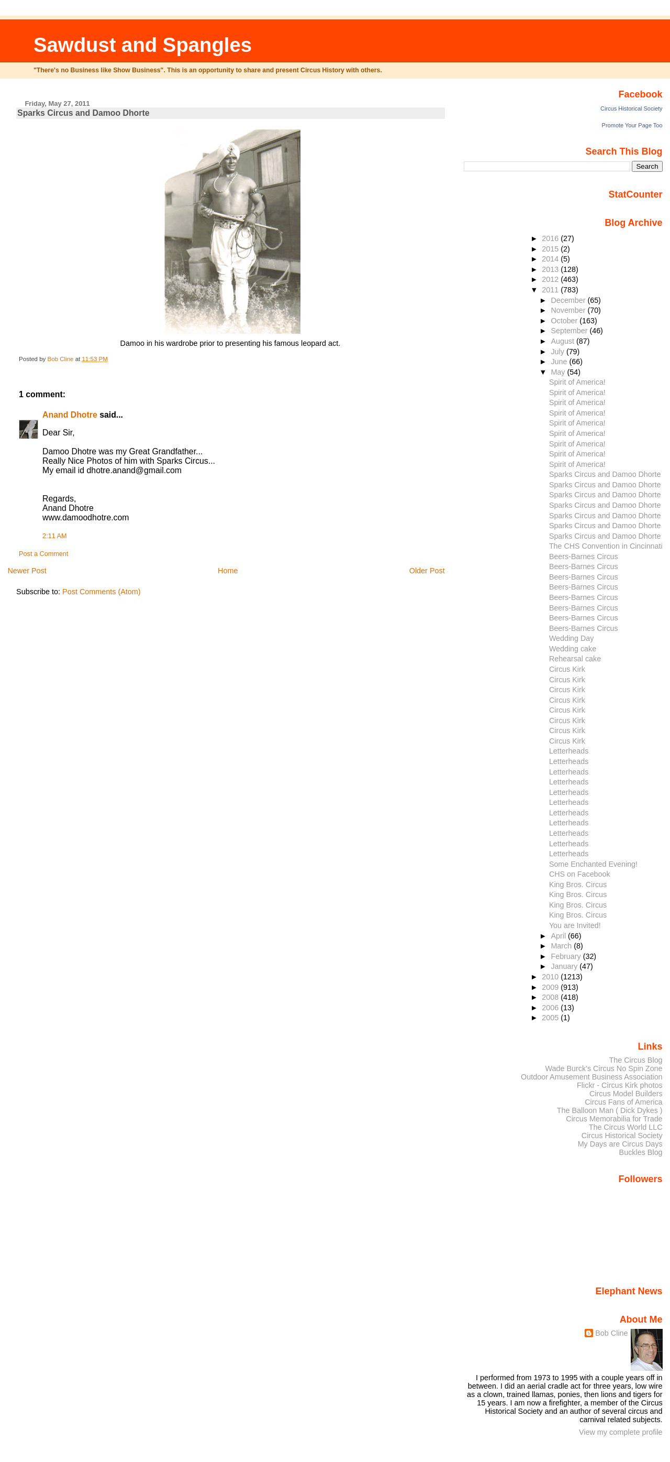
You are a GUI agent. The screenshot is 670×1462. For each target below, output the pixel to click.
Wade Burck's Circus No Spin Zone (604, 1068)
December (569, 300)
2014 (551, 259)
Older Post (427, 570)
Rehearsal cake (575, 658)
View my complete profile (621, 1432)
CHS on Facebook (579, 874)
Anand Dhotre (69, 414)
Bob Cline (611, 1333)
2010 (551, 977)
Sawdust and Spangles (143, 45)
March (562, 946)
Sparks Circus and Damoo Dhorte (605, 474)
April (559, 936)
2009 (551, 987)
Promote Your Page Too (632, 125)
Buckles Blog (641, 1152)
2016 (551, 238)
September (570, 330)
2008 (551, 997)
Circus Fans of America (623, 1102)
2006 (551, 1007)
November (569, 310)
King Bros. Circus (578, 884)
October (565, 321)
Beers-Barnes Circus (583, 556)
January (565, 966)
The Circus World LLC (626, 1127)
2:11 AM (54, 536)
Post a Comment (43, 554)
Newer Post (26, 570)
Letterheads (568, 751)
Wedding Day (571, 638)
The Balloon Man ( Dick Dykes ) (610, 1110)
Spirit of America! (577, 382)
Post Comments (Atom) (101, 591)
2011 (551, 290)
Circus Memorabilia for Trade (614, 1119)
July (558, 351)
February (567, 956)
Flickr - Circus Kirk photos (620, 1085)
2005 (551, 1017)
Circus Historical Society (631, 108)
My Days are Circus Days (620, 1144)
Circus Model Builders (626, 1093)
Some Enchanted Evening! (593, 864)
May (559, 372)
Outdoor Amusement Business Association (592, 1077)
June (560, 361)
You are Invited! (575, 925)
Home (228, 570)
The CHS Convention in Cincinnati (606, 546)
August (563, 341)
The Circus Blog (635, 1060)
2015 (551, 249)
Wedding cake (572, 649)
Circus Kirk (567, 669)
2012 (551, 279)
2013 (551, 269)
